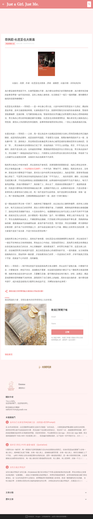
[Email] (67, 317)
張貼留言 (9, 354)
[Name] (67, 323)
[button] (6, 291)
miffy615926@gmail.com (16, 409)
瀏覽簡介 (22, 388)
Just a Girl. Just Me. (23, 4)
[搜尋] (89, 4)
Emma (22, 384)
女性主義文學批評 (17, 467)
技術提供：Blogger (33, 516)
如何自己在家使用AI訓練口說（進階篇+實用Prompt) (32, 422)
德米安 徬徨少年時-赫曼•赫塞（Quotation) (28, 445)
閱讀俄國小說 (10, 44)
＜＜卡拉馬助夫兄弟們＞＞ (32, 168)
